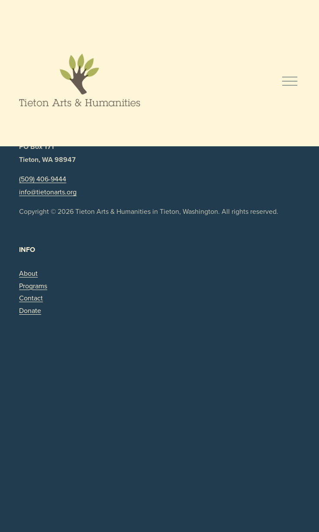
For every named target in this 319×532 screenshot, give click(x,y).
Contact (31, 298)
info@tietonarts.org (48, 192)
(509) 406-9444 (42, 179)
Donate (30, 310)
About (28, 273)
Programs (33, 285)
